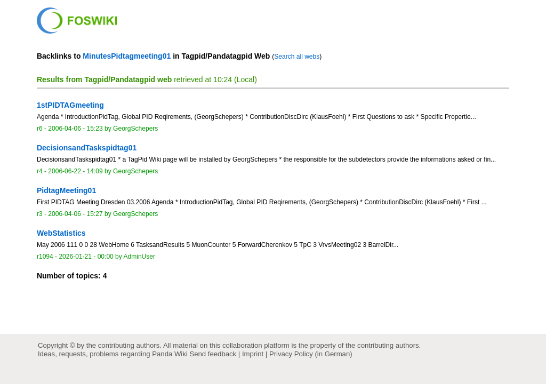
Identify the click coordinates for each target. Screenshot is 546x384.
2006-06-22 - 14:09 (75, 171)
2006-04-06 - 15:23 (75, 128)
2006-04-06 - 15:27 (75, 214)
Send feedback (212, 354)
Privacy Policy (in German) (310, 354)
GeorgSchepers (135, 128)
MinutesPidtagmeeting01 (127, 56)
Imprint (252, 354)
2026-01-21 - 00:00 (86, 256)
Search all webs (296, 56)
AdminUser (140, 256)
